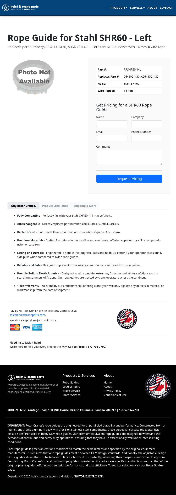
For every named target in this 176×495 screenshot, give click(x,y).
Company (137, 117)
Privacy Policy (112, 391)
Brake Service (71, 391)
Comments (103, 146)
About (152, 8)
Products (118, 8)
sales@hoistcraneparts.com (27, 315)
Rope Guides (71, 382)
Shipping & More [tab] (85, 206)
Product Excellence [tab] (55, 206)
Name (100, 117)
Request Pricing (129, 178)
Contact (166, 8)
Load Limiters (71, 386)
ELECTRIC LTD (89, 476)
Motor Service (71, 395)
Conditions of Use (115, 395)
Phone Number (141, 132)
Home (108, 382)
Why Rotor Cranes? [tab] (23, 206)
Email (99, 132)
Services (136, 8)
